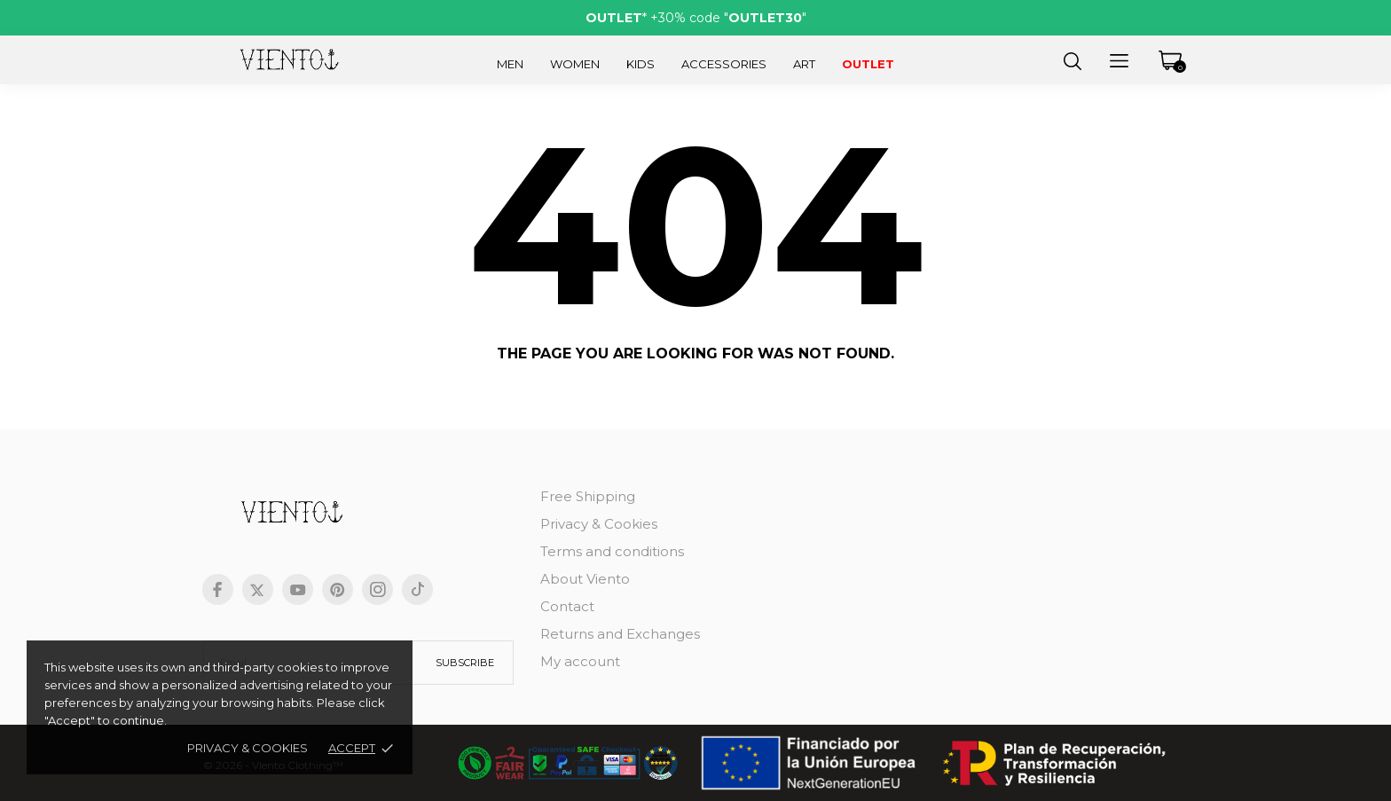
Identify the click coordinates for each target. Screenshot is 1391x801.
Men (510, 64)
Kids (640, 64)
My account (580, 661)
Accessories (723, 64)
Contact (567, 606)
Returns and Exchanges (620, 633)
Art (804, 64)
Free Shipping (587, 496)
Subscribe (465, 662)
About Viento (585, 578)
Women (575, 64)
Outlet (868, 64)
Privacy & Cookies (247, 748)
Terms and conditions (612, 551)
